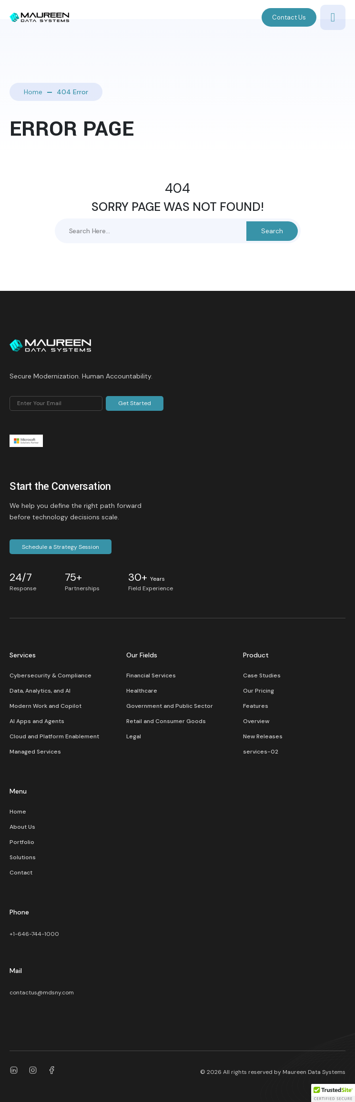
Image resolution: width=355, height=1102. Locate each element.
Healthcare (141, 691)
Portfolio (22, 842)
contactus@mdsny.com (42, 992)
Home (33, 92)
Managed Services (35, 752)
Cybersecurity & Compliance (50, 675)
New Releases (263, 736)
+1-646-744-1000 (34, 934)
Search (272, 231)
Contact (21, 872)
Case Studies (262, 675)
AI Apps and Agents (37, 721)
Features (255, 706)
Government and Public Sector (169, 706)
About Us (22, 827)
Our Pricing (258, 691)
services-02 (260, 752)
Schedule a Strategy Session (60, 547)
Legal (133, 736)
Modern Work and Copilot (45, 706)
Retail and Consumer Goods (166, 721)
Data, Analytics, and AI (40, 691)
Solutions (23, 857)
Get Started (134, 403)
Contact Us (289, 17)
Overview (256, 721)
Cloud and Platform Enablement (54, 736)
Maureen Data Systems (314, 1072)
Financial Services (151, 675)
